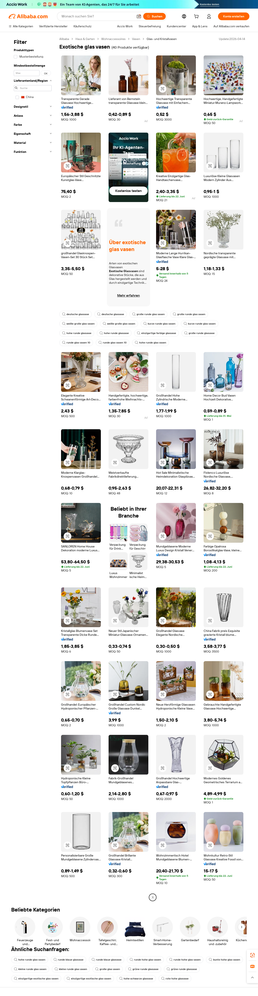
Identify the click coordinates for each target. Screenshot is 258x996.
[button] (138, 16)
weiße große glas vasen (78, 323)
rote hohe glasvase (175, 978)
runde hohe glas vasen (145, 959)
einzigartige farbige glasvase (156, 333)
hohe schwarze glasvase (136, 978)
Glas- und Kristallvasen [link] (162, 39)
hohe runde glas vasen (150, 342)
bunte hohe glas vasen (224, 959)
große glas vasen (107, 969)
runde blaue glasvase (68, 959)
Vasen (136, 39)
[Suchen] (154, 16)
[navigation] (32, 468)
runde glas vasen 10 (76, 342)
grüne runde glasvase (143, 969)
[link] (252, 955)
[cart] (197, 17)
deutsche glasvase (75, 314)
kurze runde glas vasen (159, 323)
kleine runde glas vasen (30, 969)
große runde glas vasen (148, 314)
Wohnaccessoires (113, 39)
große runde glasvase (199, 333)
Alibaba (64, 39)
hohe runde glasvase (76, 333)
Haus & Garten (85, 39)
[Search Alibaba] (97, 16)
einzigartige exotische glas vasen (36, 978)
